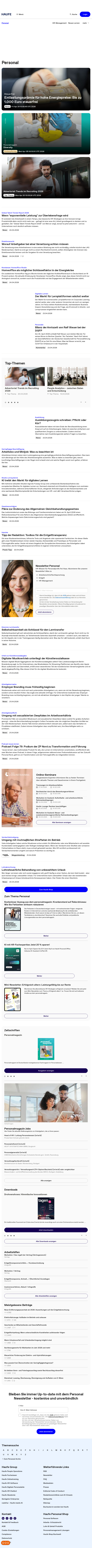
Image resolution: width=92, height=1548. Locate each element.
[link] (5, 23)
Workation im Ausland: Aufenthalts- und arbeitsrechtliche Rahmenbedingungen (59, 800)
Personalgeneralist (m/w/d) (15, 1153)
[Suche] (73, 14)
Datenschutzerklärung (62, 599)
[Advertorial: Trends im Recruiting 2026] (46, 178)
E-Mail (21, 1406)
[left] (81, 403)
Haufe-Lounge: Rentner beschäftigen (51, 807)
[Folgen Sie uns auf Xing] (7, 1519)
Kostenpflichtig (10, 151)
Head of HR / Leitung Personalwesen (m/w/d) (23, 1136)
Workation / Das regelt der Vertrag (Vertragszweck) (25, 1256)
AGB (64, 596)
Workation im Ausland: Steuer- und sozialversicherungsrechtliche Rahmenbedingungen (57, 815)
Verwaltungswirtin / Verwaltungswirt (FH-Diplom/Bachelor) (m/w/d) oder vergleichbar (39, 1170)
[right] (85, 403)
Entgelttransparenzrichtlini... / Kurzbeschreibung (24, 1264)
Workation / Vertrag (12, 1272)
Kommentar (40, 348)
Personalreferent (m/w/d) (14, 1145)
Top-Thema (9, 195)
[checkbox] (20, 1416)
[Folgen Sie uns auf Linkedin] (3, 1519)
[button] (85, 14)
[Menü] (20, 14)
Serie (5, 645)
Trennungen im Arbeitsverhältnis (49, 786)
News (7, 106)
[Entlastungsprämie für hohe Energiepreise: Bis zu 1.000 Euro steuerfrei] (46, 89)
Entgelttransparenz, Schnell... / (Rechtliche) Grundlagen (27, 1280)
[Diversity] (46, 134)
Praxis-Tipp (7, 551)
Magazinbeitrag (18, 856)
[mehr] (85, 23)
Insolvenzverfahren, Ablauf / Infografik (20, 1288)
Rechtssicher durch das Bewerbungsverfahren (55, 792)
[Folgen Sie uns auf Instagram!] (11, 1519)
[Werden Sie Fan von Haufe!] (15, 1519)
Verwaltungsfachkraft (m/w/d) (16, 1162)
